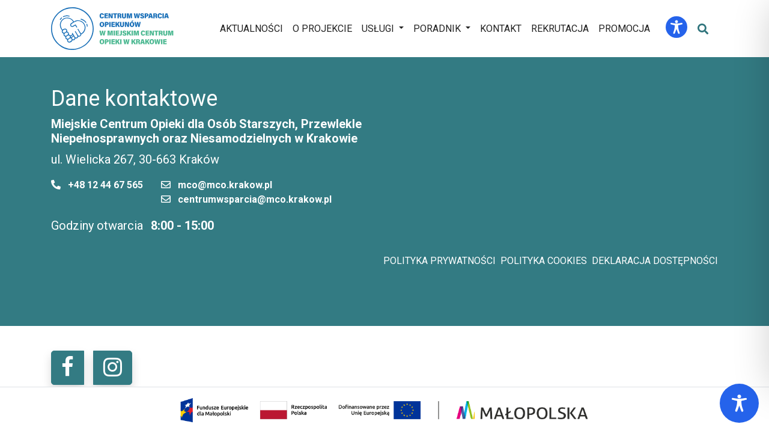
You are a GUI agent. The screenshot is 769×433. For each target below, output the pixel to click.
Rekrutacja (560, 28)
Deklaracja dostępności (655, 260)
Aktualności (251, 28)
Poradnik (437, 28)
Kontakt (500, 28)
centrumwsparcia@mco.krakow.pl (255, 199)
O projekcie (322, 28)
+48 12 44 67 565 (105, 185)
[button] (67, 368)
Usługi (378, 28)
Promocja (624, 28)
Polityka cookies (543, 260)
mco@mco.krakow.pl (225, 185)
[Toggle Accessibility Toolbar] (676, 27)
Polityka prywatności (439, 260)
